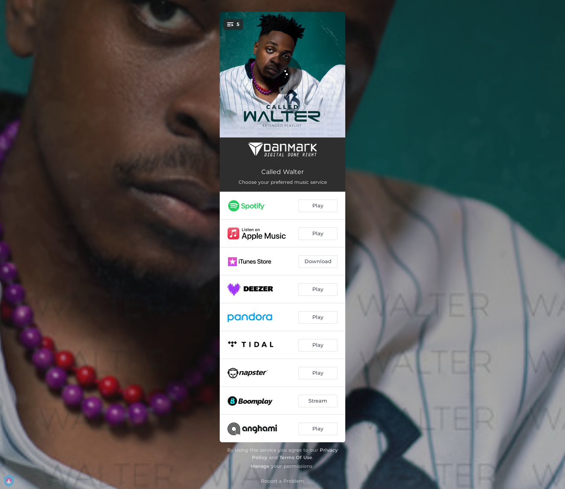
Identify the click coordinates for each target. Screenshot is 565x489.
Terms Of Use (295, 457)
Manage (260, 466)
